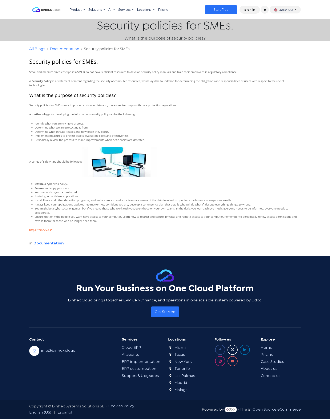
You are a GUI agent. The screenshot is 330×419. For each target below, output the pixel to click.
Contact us (271, 376)
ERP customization (139, 368)
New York (183, 361)
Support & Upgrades (140, 376)
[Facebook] (220, 350)
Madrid (180, 383)
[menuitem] (77, 10)
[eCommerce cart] (265, 10)
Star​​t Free (221, 10)
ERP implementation (141, 361)
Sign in (249, 10)
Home (266, 347)
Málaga (181, 390)
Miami (180, 347)
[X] (233, 350)
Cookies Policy (121, 406)
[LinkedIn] (245, 350)
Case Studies (272, 361)
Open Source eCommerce (277, 409)
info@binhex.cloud (58, 350)
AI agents (130, 354)
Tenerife (182, 368)
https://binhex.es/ (40, 230)
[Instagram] (220, 361)
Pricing (267, 354)
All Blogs (37, 49)
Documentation (64, 49)
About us (269, 368)
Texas (179, 354)
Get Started (165, 312)
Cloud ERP (131, 347)
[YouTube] (233, 361)
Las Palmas (184, 376)
